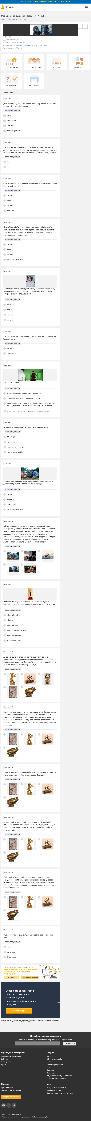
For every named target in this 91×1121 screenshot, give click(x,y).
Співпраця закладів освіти (12, 1090)
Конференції (6, 1062)
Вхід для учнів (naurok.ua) (57, 1088)
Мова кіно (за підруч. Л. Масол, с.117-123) (31, 45)
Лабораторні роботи (55, 1065)
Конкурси (50, 1070)
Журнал (50, 1056)
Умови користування (23, 1117)
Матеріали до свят (54, 1090)
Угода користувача (8, 1117)
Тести (49, 1062)
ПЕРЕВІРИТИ (70, 1043)
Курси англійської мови (56, 1078)
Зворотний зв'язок (11, 1097)
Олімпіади (51, 1073)
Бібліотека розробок (55, 1059)
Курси (3, 1065)
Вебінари (4, 1059)
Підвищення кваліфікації (11, 1056)
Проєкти (50, 1067)
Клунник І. (7, 37)
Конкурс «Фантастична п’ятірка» (60, 1093)
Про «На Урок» (7, 1088)
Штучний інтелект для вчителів (59, 1076)
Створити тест (19, 1011)
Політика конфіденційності (41, 1117)
